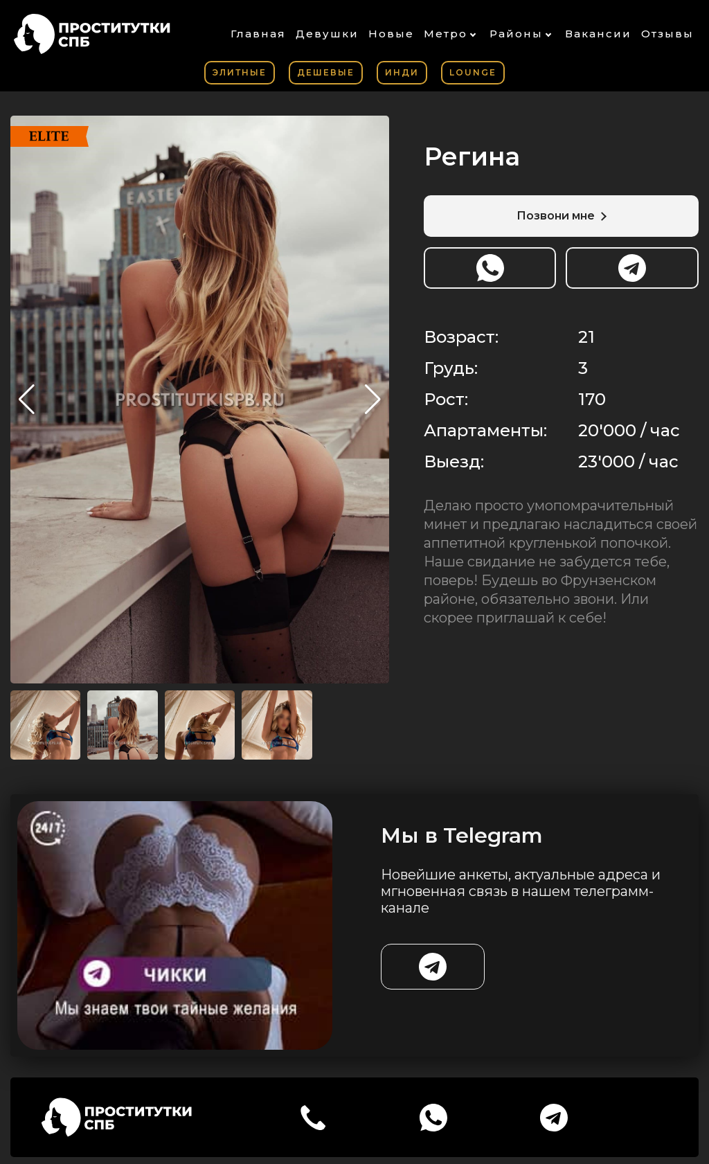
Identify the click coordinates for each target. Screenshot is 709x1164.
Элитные (240, 72)
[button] (373, 399)
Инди (402, 72)
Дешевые (325, 72)
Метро (445, 33)
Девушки (327, 33)
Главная (258, 33)
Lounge (472, 72)
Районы (516, 33)
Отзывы (667, 33)
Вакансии (598, 33)
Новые (391, 33)
